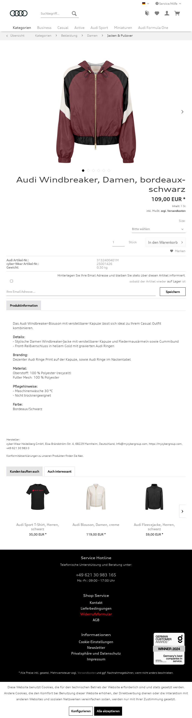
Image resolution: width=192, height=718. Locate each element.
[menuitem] (60, 13)
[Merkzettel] (157, 13)
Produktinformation (24, 305)
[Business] (44, 27)
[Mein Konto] (167, 13)
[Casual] (62, 27)
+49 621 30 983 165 (96, 575)
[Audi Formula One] (153, 27)
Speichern (173, 292)
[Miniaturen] (123, 27)
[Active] (79, 27)
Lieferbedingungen (96, 608)
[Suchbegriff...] (60, 13)
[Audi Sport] (99, 27)
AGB (96, 620)
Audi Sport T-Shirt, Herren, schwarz (37, 526)
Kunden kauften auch (24, 471)
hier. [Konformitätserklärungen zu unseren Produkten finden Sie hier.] (80, 455)
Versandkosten (87, 672)
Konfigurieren (81, 711)
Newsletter (96, 647)
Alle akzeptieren (108, 711)
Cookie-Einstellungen (96, 642)
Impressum (96, 659)
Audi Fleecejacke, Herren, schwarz (154, 526)
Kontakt (96, 602)
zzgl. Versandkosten (173, 210)
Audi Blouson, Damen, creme (96, 524)
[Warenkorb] (177, 13)
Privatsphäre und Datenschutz (96, 653)
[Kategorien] (22, 27)
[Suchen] (74, 13)
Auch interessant (59, 471)
